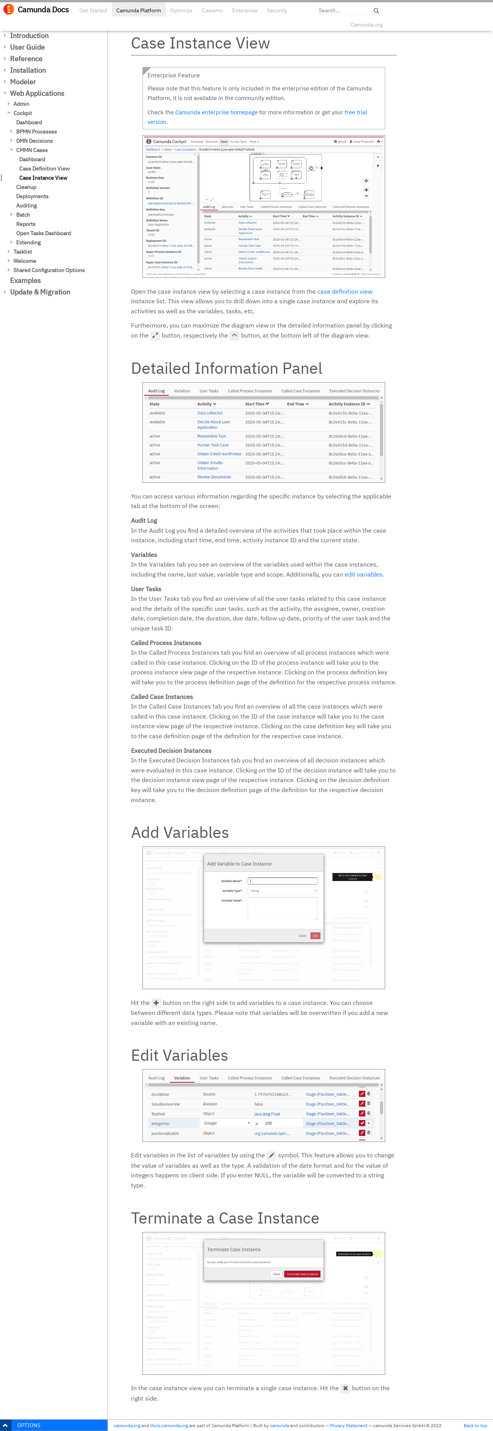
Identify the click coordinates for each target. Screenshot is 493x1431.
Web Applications (37, 93)
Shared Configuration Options (49, 270)
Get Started (93, 10)
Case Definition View (44, 168)
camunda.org (127, 1425)
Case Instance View (43, 177)
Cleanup (26, 187)
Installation (28, 70)
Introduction (29, 35)
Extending (28, 242)
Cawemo (212, 10)
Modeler (23, 81)
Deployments (32, 196)
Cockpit (22, 113)
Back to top (475, 1425)
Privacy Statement (348, 1425)
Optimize (181, 10)
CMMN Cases (32, 150)
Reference (26, 58)
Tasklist (22, 251)
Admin (21, 103)
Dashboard (29, 122)
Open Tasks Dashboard (43, 233)
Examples (25, 280)
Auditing (26, 205)
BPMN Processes (36, 131)
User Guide (27, 47)
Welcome (24, 260)
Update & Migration (40, 292)
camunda (279, 1425)
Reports (25, 224)
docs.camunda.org (169, 1425)
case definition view (344, 291)
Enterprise (245, 10)
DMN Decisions (34, 140)
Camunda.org (366, 24)
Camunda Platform (138, 10)
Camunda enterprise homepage (216, 112)
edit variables (363, 574)
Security (277, 10)
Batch (23, 214)
